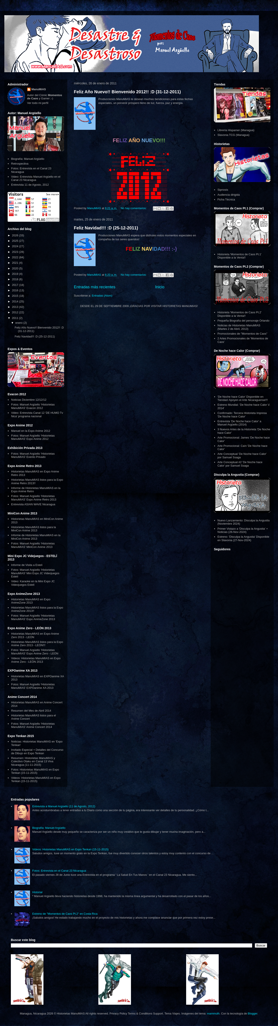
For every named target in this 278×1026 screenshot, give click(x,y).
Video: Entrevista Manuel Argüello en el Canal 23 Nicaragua (35, 178)
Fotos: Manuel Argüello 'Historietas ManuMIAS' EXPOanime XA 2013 (33, 686)
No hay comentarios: (134, 208)
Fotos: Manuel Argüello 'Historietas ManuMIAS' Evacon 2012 (33, 406)
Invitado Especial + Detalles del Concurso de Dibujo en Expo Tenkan (37, 751)
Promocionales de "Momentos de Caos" (242, 333)
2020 (15, 268)
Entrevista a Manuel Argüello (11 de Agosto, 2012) (63, 806)
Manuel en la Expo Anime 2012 (30, 430)
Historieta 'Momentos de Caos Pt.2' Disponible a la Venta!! (239, 314)
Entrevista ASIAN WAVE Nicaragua (33, 504)
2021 (15, 262)
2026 (15, 235)
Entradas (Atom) (102, 295)
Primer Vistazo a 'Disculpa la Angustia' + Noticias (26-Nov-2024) (242, 530)
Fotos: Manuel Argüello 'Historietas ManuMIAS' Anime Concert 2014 (33, 725)
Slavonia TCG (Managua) (233, 135)
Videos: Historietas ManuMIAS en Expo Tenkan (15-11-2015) (35, 779)
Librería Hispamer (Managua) (235, 130)
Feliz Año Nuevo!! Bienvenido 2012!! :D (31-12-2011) (127, 91)
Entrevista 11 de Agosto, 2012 (30, 184)
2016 (15, 290)
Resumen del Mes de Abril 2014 (31, 710)
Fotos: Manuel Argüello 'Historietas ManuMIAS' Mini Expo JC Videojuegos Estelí (35, 573)
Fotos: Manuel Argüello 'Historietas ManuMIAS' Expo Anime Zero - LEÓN (34, 651)
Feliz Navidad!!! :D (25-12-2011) (106, 227)
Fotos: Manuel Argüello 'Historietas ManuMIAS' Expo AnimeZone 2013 (33, 617)
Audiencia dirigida (228, 194)
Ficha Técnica (226, 199)
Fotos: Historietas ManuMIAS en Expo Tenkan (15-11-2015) (35, 771)
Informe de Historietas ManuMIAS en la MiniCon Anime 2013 (35, 537)
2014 (15, 301)
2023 (15, 252)
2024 (15, 246)
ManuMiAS (38, 89)
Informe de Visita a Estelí (26, 565)
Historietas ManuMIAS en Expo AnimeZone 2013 (30, 601)
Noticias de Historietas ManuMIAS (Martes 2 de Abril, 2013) (238, 327)
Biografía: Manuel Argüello (27, 158)
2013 (15, 307)
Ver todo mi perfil (37, 103)
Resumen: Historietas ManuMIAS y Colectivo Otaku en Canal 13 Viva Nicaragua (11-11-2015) (33, 761)
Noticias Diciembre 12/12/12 (28, 399)
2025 (15, 240)
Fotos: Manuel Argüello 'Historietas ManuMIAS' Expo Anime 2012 (33, 437)
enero (19, 322)
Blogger (252, 1013)
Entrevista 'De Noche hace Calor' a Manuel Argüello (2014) (239, 423)
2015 (15, 295)
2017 (15, 285)
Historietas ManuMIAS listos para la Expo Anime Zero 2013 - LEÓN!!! (37, 643)
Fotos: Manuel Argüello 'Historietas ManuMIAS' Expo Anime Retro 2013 (33, 497)
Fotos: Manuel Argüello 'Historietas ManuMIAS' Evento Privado (33, 455)
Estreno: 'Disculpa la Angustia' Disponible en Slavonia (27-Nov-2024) (243, 538)
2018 (15, 279)
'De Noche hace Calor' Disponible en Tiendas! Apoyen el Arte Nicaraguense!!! (242, 398)
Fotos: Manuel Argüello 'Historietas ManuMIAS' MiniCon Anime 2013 (33, 545)
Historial (37, 892)
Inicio (159, 287)
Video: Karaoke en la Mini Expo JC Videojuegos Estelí (33, 583)
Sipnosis (222, 189)
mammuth (213, 1013)
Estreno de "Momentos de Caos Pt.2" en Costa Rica (64, 913)
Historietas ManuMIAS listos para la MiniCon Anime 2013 (33, 529)
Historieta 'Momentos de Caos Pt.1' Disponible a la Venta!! (239, 256)
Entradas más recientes (94, 287)
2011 (15, 318)
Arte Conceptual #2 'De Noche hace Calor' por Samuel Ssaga (239, 463)
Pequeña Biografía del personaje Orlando (243, 320)
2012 (15, 312)
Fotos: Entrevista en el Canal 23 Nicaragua (59, 870)
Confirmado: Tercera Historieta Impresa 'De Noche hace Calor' (242, 414)
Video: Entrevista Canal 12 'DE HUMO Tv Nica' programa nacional (37, 414)
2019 (15, 273)
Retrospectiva (19, 163)
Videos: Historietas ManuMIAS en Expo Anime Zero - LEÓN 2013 (35, 660)
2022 (15, 257)
